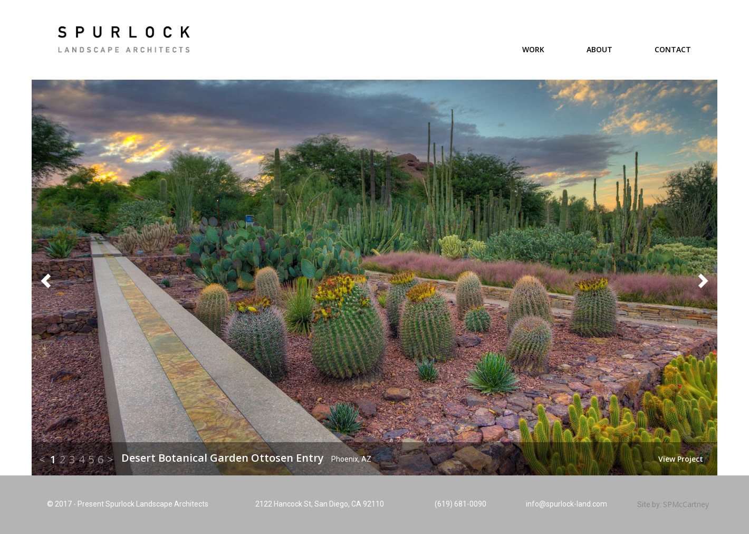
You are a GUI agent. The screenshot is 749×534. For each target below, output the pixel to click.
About (599, 49)
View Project (680, 459)
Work (533, 49)
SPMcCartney (686, 504)
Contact (673, 49)
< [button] (42, 459)
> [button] (110, 459)
